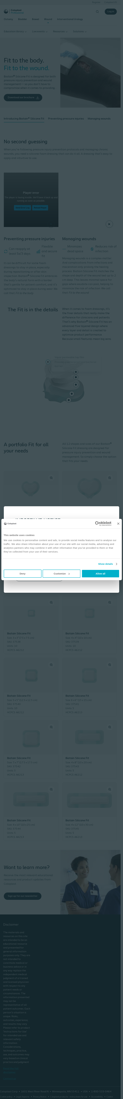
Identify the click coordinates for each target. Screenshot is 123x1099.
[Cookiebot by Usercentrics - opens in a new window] (97, 523)
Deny (23, 573)
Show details (105, 564)
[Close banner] (118, 523)
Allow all (100, 573)
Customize (62, 573)
